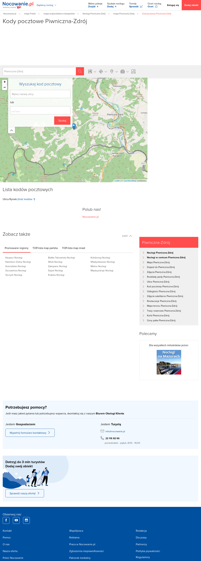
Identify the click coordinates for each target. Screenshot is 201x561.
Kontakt (7, 530)
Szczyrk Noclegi (13, 275)
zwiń (127, 236)
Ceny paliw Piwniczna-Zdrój (161, 320)
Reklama (74, 537)
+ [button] (5, 82)
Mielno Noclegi (98, 266)
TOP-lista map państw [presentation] (45, 248)
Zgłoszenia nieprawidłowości (86, 551)
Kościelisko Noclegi (15, 266)
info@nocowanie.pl (115, 431)
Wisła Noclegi (55, 262)
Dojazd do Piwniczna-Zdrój (161, 267)
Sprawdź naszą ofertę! (25, 493)
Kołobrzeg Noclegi (100, 257)
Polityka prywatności (148, 551)
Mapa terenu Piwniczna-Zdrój (162, 305)
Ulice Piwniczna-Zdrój (158, 281)
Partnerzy (141, 544)
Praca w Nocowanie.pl (82, 544)
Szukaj (62, 120)
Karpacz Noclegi (13, 257)
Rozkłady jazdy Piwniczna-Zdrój (163, 276)
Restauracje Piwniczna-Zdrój (161, 301)
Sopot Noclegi (55, 270)
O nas (6, 544)
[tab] (16, 248)
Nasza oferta (10, 551)
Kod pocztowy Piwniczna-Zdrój (163, 286)
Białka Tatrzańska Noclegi (61, 257)
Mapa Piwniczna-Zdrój (158, 262)
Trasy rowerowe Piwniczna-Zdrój (164, 310)
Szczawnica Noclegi (15, 270)
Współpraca (76, 530)
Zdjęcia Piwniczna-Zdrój (159, 272)
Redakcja (141, 530)
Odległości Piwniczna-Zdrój (161, 291)
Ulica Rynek (10, 199)
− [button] (4, 87)
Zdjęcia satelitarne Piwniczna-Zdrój (165, 296)
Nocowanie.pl (90, 217)
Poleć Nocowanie (13, 558)
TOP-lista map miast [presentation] (73, 248)
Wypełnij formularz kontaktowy (30, 433)
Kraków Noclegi (56, 275)
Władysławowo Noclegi (103, 262)
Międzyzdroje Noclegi (102, 270)
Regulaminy (143, 557)
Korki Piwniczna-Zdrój (158, 315)
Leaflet (117, 181)
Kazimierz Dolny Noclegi (18, 262)
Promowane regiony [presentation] (16, 248)
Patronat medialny (80, 558)
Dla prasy (141, 537)
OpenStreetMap (129, 181)
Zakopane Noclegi (57, 266)
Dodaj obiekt (191, 5)
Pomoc (7, 537)
